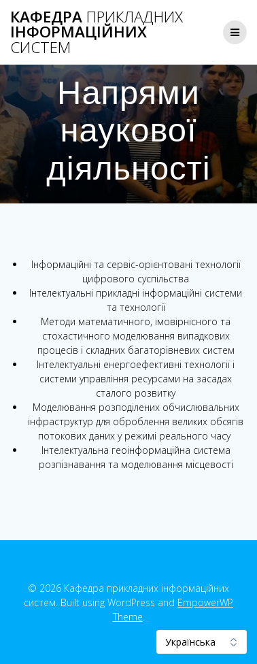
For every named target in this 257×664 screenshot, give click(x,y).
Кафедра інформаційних (96, 32)
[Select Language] (201, 642)
